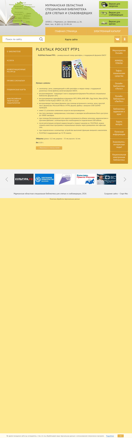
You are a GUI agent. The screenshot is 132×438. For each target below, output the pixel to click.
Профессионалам (16, 80)
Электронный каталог (107, 31)
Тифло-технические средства (119, 73)
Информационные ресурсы (16, 70)
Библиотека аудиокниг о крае (119, 111)
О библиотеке (14, 51)
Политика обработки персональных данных (65, 199)
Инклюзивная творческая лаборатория (14, 100)
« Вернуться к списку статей (49, 148)
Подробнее (110, 436)
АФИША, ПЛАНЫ (119, 62)
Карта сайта (71, 39)
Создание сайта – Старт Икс (116, 193)
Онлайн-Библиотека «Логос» (119, 86)
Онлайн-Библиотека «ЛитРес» (119, 99)
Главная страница (66, 31)
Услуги (10, 60)
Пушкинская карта (16, 89)
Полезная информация (119, 133)
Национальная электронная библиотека (119, 157)
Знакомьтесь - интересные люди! (119, 144)
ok (121, 436)
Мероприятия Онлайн (119, 51)
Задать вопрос (119, 123)
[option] (24, 179)
